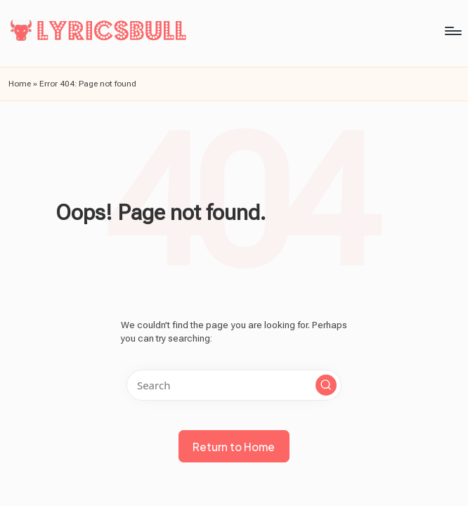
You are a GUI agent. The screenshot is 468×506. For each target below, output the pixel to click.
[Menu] (226, 31)
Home (19, 84)
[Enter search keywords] (233, 385)
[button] (326, 385)
